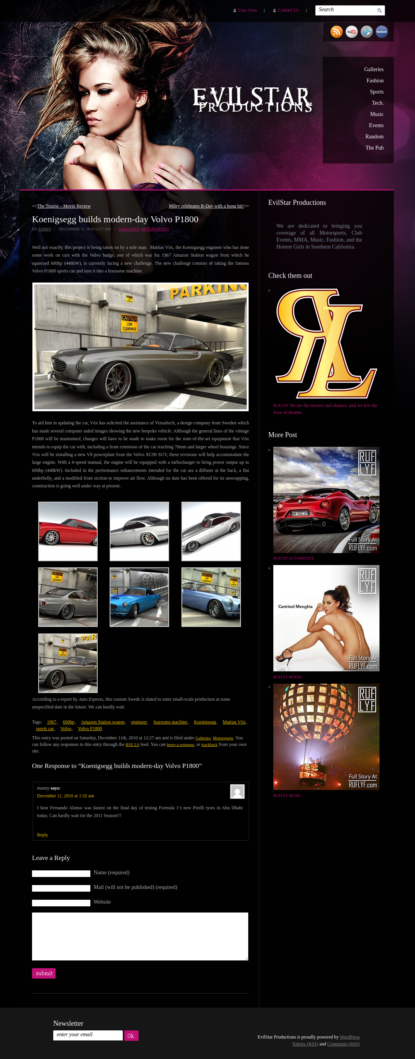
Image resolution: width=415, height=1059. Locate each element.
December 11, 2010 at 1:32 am (65, 796)
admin (44, 229)
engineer (139, 722)
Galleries (374, 69)
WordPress (350, 1037)
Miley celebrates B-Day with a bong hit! (206, 206)
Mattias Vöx (234, 722)
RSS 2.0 (132, 744)
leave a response (180, 744)
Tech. (378, 103)
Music (377, 114)
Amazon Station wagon (103, 722)
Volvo (65, 728)
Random (375, 137)
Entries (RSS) (305, 1044)
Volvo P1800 (90, 728)
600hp (69, 722)
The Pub (375, 148)
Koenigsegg (205, 722)
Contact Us (288, 10)
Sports (377, 92)
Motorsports (155, 229)
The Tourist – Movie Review (64, 206)
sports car (45, 728)
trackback (210, 744)
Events (376, 125)
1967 (51, 722)
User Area (247, 10)
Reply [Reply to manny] (42, 835)
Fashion (375, 80)
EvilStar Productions (254, 101)
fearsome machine (171, 722)
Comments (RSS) (343, 1044)
